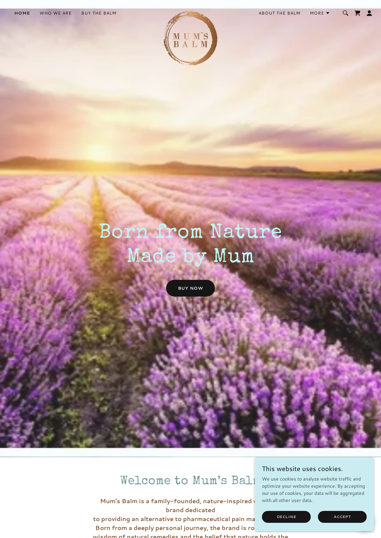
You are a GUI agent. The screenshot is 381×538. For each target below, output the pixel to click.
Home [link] (22, 13)
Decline (286, 516)
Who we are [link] (56, 13)
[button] (320, 13)
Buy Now (190, 288)
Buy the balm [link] (98, 13)
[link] (190, 12)
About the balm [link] (279, 13)
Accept (342, 516)
